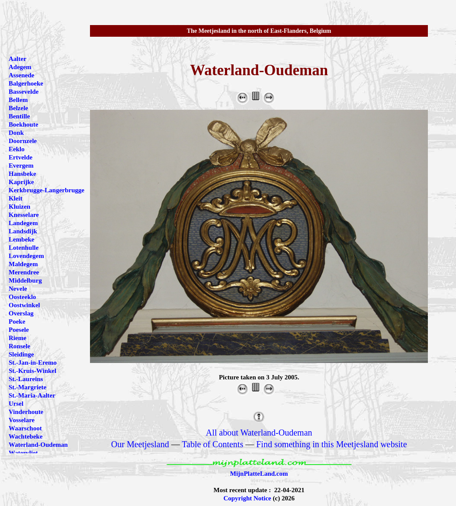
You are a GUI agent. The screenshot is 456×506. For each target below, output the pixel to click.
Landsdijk (23, 231)
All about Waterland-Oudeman (259, 432)
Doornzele (23, 140)
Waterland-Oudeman (38, 444)
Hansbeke (22, 173)
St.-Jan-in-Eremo (33, 362)
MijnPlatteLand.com (259, 473)
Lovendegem (26, 255)
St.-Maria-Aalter (32, 395)
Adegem (20, 67)
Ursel (16, 403)
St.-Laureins (26, 379)
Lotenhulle (24, 247)
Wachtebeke (25, 436)
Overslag (21, 313)
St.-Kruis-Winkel (32, 370)
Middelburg (25, 280)
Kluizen (19, 206)
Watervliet (23, 452)
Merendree (24, 272)
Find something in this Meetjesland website (331, 444)
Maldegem (23, 264)
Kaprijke (21, 181)
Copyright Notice (247, 498)
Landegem (23, 223)
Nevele (18, 288)
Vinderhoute (26, 411)
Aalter (17, 58)
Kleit (15, 198)
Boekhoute (23, 124)
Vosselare (22, 420)
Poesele (19, 329)
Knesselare (24, 214)
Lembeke (21, 239)
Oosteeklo (22, 296)
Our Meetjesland (140, 444)
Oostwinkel (24, 305)
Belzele (18, 108)
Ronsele (19, 346)
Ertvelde (20, 157)
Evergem (21, 165)
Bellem (18, 99)
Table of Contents (212, 444)
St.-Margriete (27, 387)
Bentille (19, 116)
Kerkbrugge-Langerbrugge (46, 190)
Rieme (17, 337)
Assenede (21, 75)
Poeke (17, 321)
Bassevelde (24, 91)
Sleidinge (21, 354)
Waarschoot (25, 428)
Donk (16, 132)
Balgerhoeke (26, 83)
